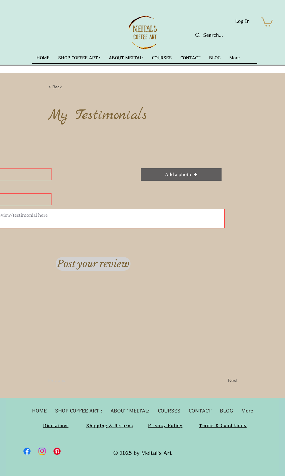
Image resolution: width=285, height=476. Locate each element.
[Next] (223, 380)
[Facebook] (27, 451)
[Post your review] (93, 264)
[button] (267, 21)
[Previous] (66, 380)
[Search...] (221, 35)
